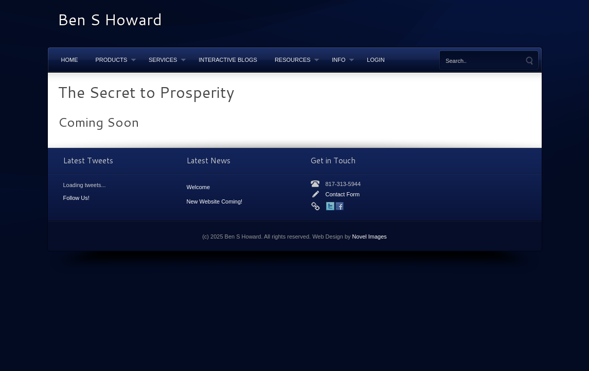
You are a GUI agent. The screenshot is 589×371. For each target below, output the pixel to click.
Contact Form (343, 194)
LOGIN (375, 60)
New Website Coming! (215, 201)
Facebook (339, 206)
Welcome (198, 187)
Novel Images (369, 236)
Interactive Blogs (228, 60)
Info (338, 60)
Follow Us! (76, 198)
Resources (292, 60)
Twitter (330, 206)
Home (69, 60)
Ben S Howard (110, 19)
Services (163, 60)
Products (111, 60)
